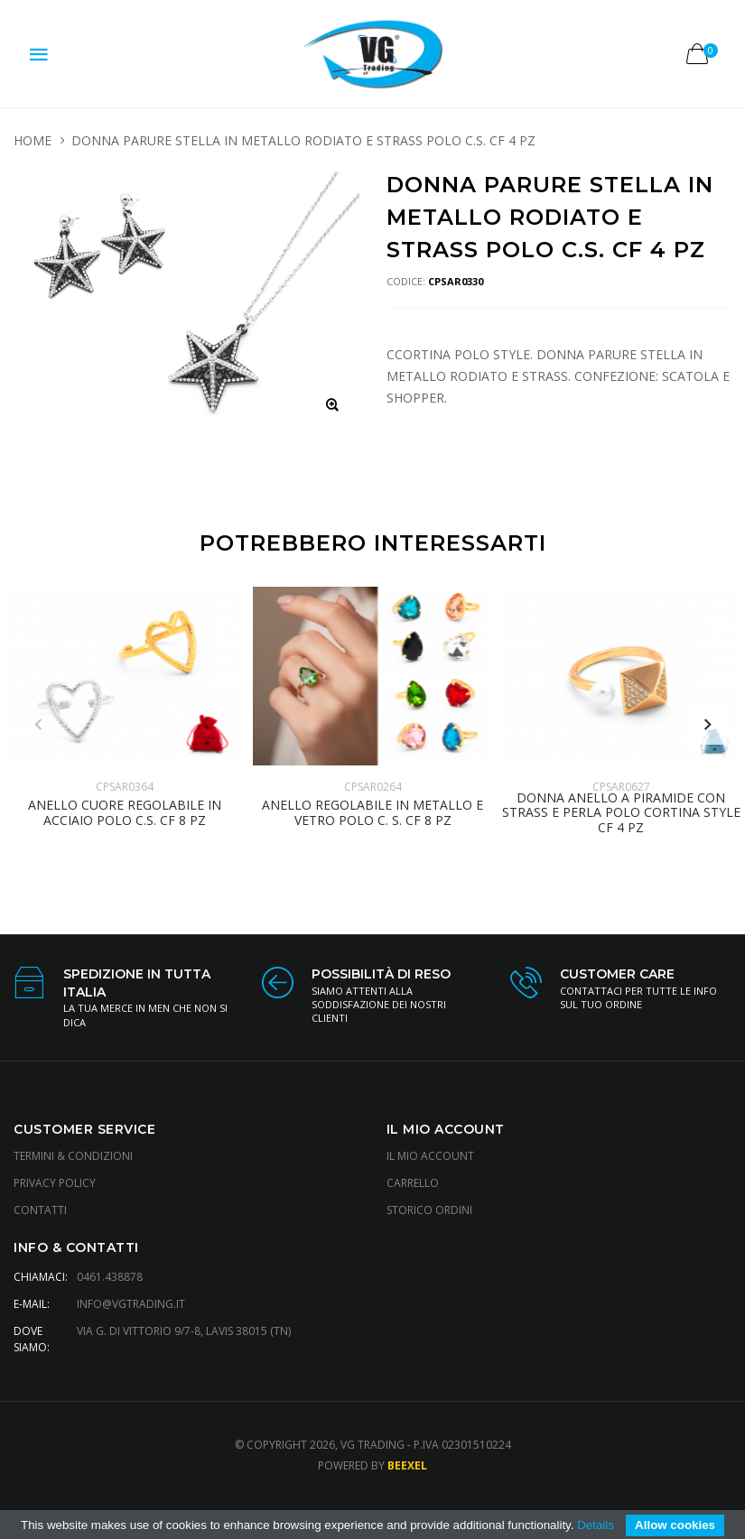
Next (707, 725)
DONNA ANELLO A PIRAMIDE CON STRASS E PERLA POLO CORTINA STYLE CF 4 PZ (621, 813)
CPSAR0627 (621, 786)
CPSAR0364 (125, 786)
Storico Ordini (429, 1210)
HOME (32, 140)
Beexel (407, 1465)
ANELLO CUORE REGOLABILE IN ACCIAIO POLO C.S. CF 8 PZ (124, 813)
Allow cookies (675, 1525)
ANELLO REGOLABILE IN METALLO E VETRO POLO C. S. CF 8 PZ (372, 813)
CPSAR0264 (373, 786)
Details (595, 1525)
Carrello (412, 1183)
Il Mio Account (430, 1156)
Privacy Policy (55, 1183)
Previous (38, 725)
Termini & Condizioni (73, 1156)
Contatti (40, 1210)
